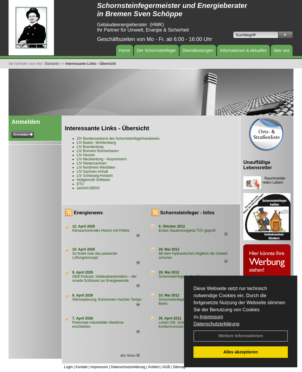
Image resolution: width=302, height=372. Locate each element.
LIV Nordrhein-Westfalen (96, 167)
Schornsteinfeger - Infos (187, 212)
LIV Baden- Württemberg (96, 143)
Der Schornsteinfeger (156, 50)
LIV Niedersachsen (91, 163)
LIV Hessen (86, 155)
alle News (129, 355)
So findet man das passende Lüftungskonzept (94, 255)
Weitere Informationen (240, 335)
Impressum (211, 316)
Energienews (88, 212)
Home (124, 50)
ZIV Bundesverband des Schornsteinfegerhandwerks (118, 138)
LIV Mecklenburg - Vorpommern (102, 159)
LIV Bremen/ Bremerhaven (98, 151)
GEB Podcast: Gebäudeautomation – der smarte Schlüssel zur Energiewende (104, 278)
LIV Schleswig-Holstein (95, 176)
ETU (80, 184)
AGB (166, 367)
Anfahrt (154, 367)
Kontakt (82, 367)
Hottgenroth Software (93, 180)
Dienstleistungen (198, 50)
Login (68, 367)
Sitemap (179, 367)
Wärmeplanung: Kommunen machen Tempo (107, 299)
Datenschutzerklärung (216, 323)
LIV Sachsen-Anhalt (92, 171)
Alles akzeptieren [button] (240, 352)
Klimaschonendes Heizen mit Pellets (100, 230)
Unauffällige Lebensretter (257, 165)
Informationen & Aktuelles (243, 50)
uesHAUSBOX (88, 188)
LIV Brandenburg (90, 147)
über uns (282, 50)
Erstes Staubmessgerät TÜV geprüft (187, 230)
